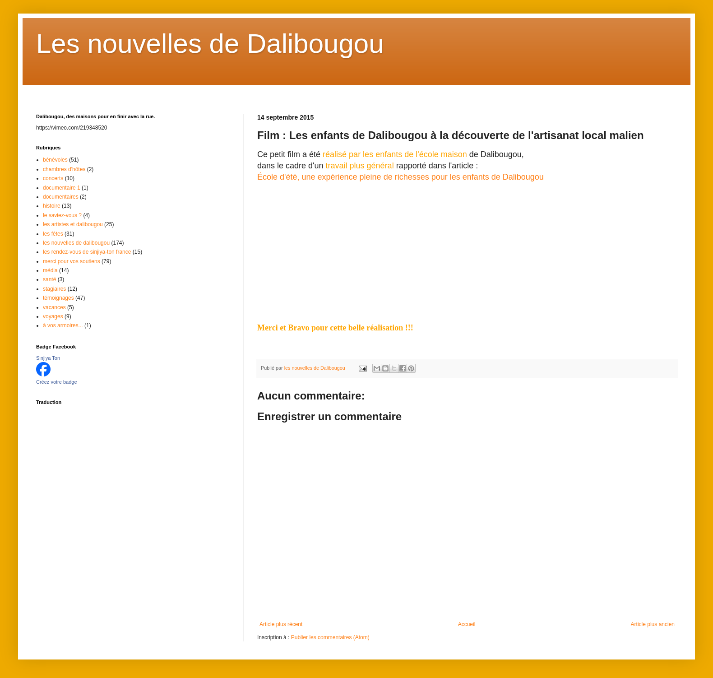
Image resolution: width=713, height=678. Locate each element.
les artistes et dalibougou (73, 224)
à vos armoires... (63, 325)
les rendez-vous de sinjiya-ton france (87, 252)
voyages (53, 316)
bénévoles (55, 160)
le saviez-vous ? (62, 215)
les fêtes (53, 234)
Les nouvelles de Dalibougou (210, 43)
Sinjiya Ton (48, 358)
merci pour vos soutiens (71, 261)
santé (49, 279)
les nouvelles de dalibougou (76, 243)
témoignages (58, 298)
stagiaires (54, 289)
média (50, 270)
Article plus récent (280, 624)
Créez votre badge (56, 382)
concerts (53, 178)
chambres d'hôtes (64, 169)
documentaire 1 (61, 188)
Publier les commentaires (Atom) (330, 637)
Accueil (467, 624)
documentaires (61, 197)
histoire (51, 206)
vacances (54, 307)
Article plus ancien (653, 624)
